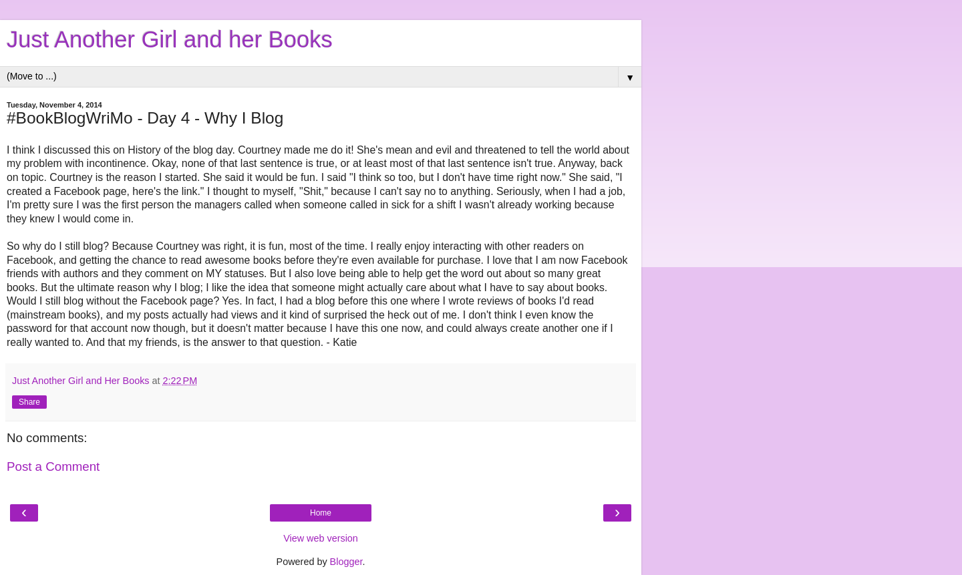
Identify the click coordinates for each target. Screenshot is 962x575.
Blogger (346, 561)
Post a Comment (53, 466)
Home (320, 513)
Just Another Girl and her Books (170, 39)
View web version (320, 538)
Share (29, 402)
